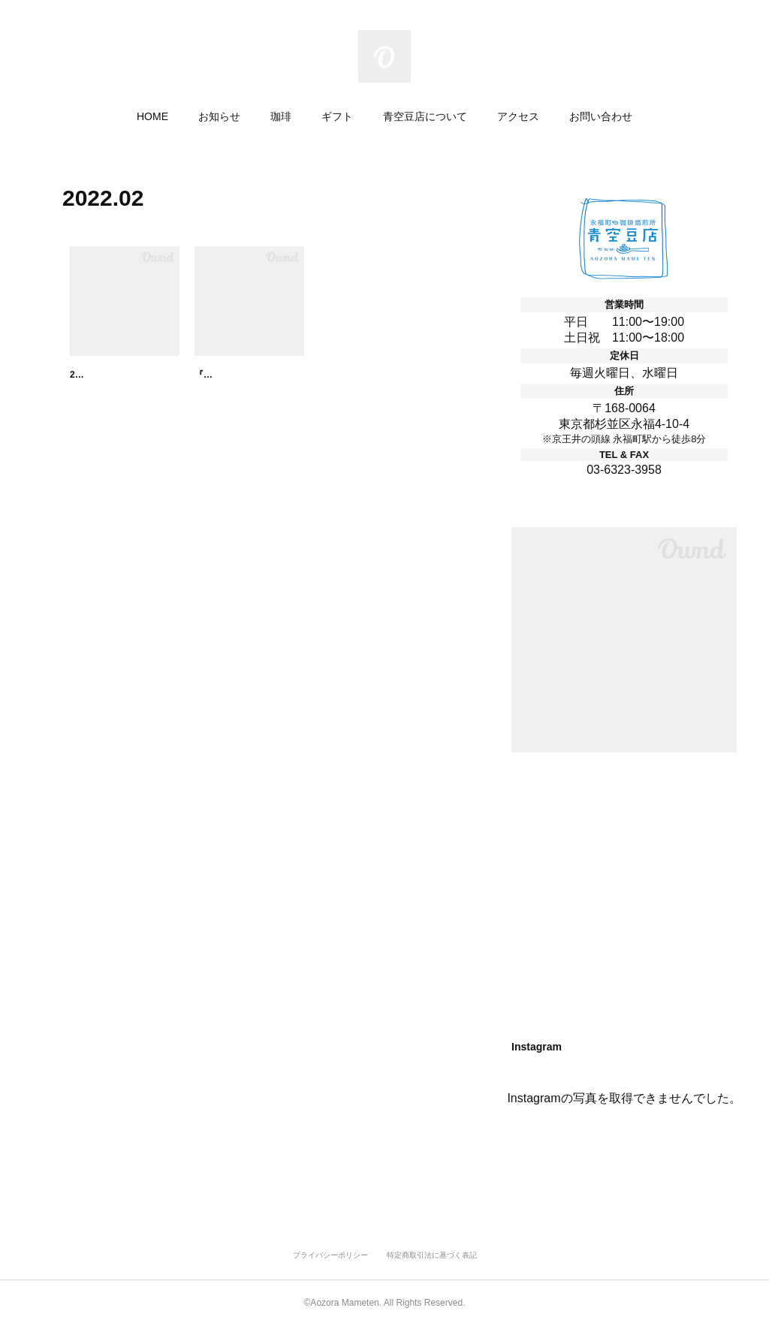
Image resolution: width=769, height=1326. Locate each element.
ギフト (337, 116)
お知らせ (219, 116)
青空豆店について (425, 116)
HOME (152, 116)
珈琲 (280, 116)
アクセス (518, 116)
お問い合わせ (600, 116)
